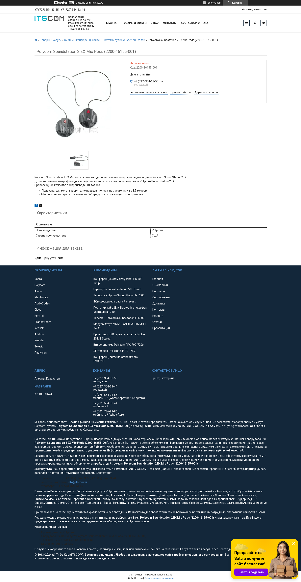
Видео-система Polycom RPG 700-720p (118, 344)
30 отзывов (214, 2)
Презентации (161, 328)
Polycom (40, 285)
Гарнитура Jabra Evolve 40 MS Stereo (117, 289)
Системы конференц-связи (82, 40)
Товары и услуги (134, 22)
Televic (39, 346)
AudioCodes (42, 303)
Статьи (157, 321)
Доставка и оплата (194, 22)
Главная (112, 22)
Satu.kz (168, 574)
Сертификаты (161, 297)
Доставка (158, 303)
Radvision (41, 352)
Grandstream (43, 321)
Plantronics (42, 297)
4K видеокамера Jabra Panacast (114, 301)
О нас (155, 22)
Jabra (38, 279)
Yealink (39, 328)
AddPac (39, 334)
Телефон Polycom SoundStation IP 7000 (118, 295)
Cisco (38, 309)
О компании (160, 285)
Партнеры (158, 291)
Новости (157, 315)
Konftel (39, 315)
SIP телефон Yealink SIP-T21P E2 (114, 350)
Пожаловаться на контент (159, 578)
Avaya (38, 291)
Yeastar (39, 340)
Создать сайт (83, 2)
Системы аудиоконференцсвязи (124, 40)
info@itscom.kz (78, 482)
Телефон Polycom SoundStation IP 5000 (118, 318)
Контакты (170, 22)
